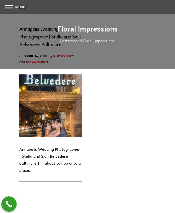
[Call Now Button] (9, 204)
